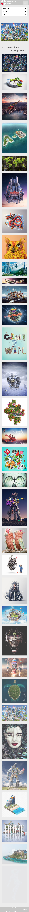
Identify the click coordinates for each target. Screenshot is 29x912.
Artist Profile (12, 50)
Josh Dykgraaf (8, 47)
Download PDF (22, 50)
